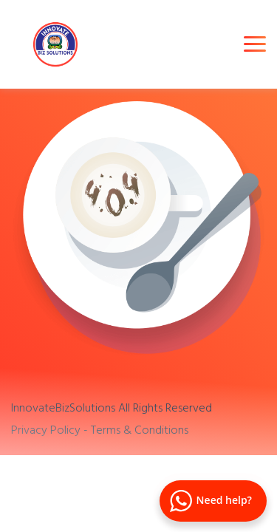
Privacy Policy (46, 429)
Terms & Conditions (139, 429)
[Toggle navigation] (255, 44)
